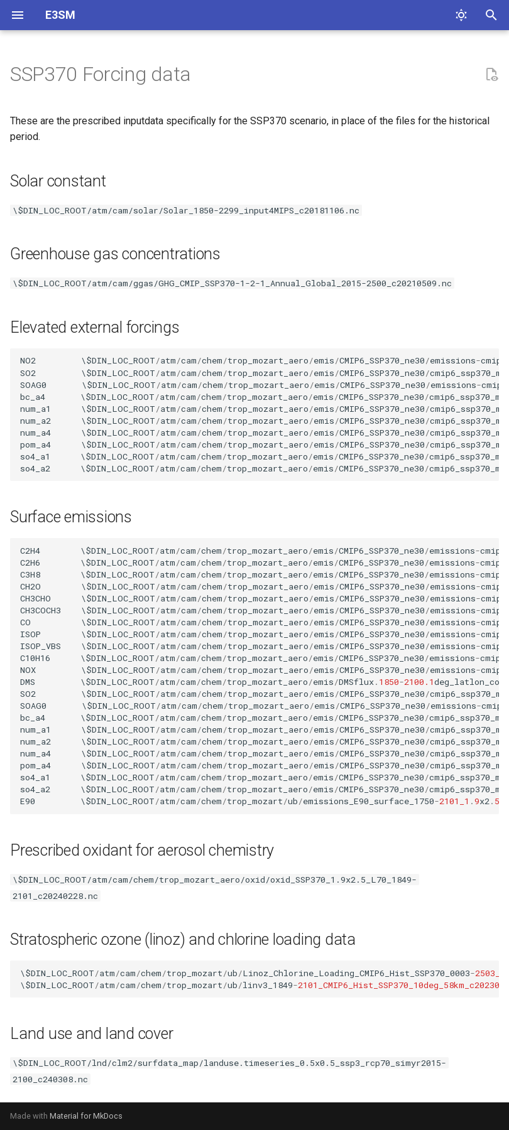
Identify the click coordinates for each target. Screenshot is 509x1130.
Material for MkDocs (86, 1116)
